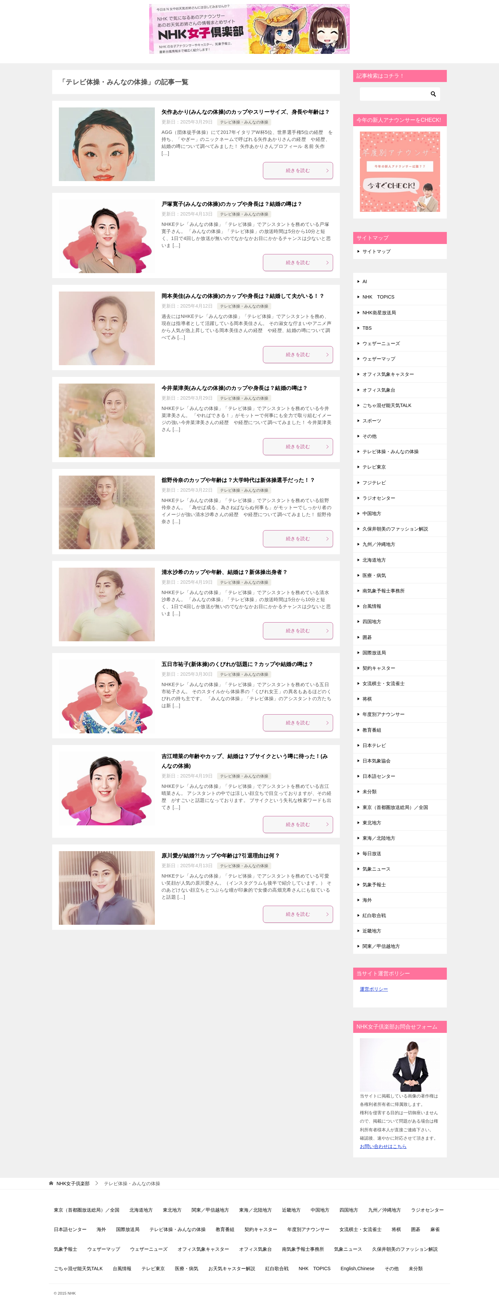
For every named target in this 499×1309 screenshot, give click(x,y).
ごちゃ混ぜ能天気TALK (387, 405)
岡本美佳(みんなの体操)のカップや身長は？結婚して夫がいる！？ (243, 296)
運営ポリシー (374, 989)
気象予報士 (374, 884)
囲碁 (367, 637)
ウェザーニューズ (381, 343)
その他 (370, 436)
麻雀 (435, 1229)
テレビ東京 (374, 467)
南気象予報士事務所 (384, 590)
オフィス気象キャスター (388, 374)
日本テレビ (374, 745)
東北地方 (372, 822)
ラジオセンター (379, 498)
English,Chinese (357, 1268)
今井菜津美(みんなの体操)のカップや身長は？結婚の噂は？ (235, 388)
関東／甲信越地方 (381, 946)
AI (365, 281)
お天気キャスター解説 (231, 1268)
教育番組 (372, 730)
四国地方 (372, 621)
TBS (367, 328)
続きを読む (307, 170)
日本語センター (379, 776)
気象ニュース (377, 869)
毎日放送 (372, 853)
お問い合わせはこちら (383, 1146)
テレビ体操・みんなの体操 (244, 122)
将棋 (367, 699)
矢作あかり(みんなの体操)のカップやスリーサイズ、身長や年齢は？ (246, 112)
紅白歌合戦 (374, 915)
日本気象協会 (377, 760)
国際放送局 (374, 652)
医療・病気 (374, 575)
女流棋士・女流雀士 (384, 683)
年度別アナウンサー (384, 714)
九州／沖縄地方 (379, 544)
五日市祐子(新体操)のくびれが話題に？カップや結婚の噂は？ (237, 664)
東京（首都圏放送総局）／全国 (395, 807)
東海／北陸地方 (379, 838)
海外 (367, 900)
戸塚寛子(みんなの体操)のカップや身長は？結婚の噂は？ (232, 204)
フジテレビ (374, 482)
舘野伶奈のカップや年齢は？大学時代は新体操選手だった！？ (238, 480)
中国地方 (372, 513)
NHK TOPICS (378, 297)
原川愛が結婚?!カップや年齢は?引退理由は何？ (221, 855)
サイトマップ (377, 251)
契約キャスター (379, 668)
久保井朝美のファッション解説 (395, 528)
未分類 (370, 791)
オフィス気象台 (379, 390)
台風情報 (372, 606)
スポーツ (372, 420)
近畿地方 (372, 930)
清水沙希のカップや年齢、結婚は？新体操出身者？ (225, 572)
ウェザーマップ (379, 358)
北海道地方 (374, 560)
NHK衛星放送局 (379, 312)
